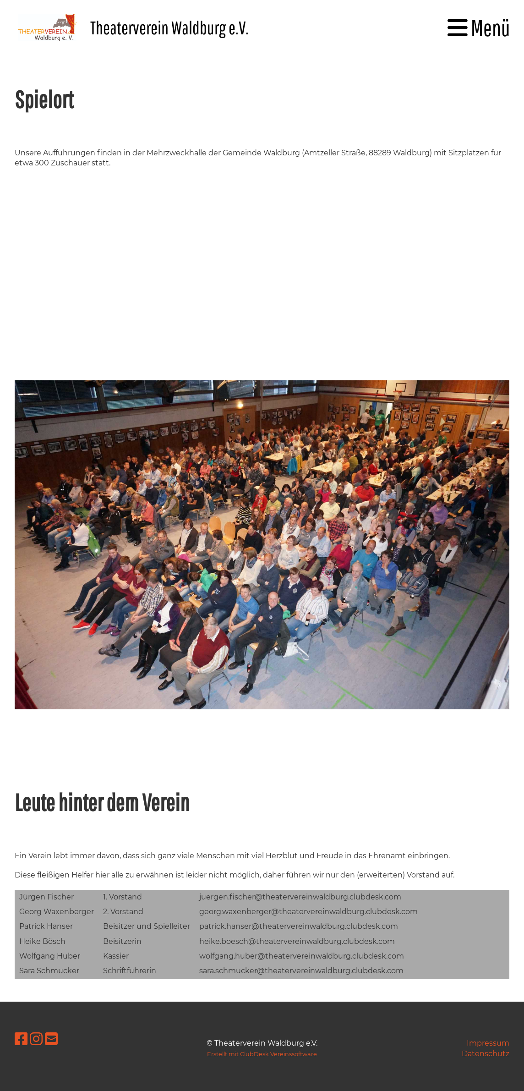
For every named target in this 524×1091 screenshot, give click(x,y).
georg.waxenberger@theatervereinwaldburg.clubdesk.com (308, 911)
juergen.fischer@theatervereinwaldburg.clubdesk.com (300, 897)
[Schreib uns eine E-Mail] (51, 1039)
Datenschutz (485, 1053)
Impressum (488, 1043)
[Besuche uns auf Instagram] (36, 1039)
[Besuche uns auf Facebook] (21, 1039)
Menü (479, 27)
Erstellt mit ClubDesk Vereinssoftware (262, 1054)
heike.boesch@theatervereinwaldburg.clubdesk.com (297, 941)
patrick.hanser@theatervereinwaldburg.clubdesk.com (298, 926)
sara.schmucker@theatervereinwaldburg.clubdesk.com (301, 970)
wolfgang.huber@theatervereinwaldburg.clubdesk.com (301, 956)
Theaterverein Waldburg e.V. (169, 27)
